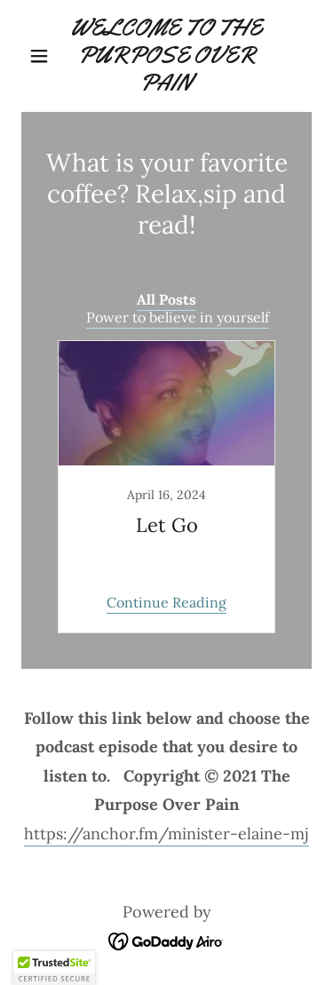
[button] (43, 56)
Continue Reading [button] (166, 602)
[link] (166, 56)
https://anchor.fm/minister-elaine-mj (166, 833)
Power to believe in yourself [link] (177, 317)
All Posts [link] (166, 299)
